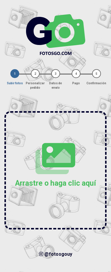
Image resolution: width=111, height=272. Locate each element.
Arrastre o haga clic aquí (55, 164)
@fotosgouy (55, 254)
